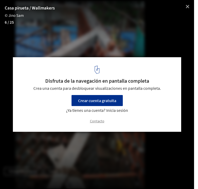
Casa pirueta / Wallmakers (30, 8)
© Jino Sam (14, 15)
